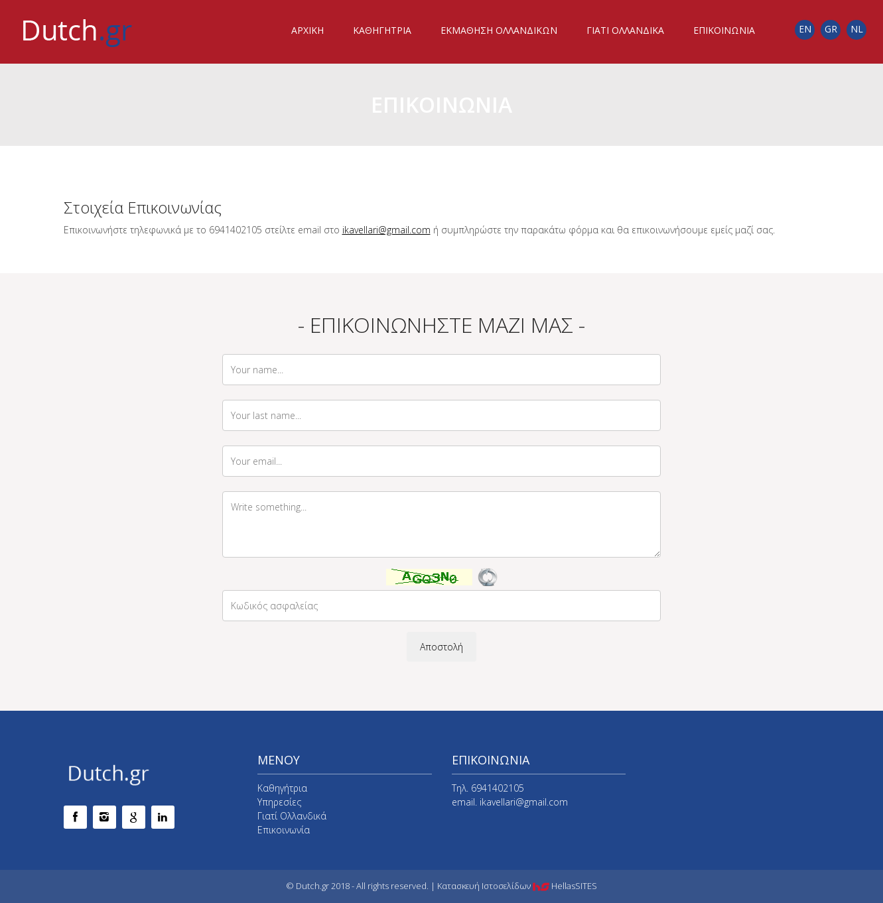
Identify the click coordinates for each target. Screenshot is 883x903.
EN (805, 29)
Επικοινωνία (283, 829)
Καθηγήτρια (282, 788)
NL (856, 29)
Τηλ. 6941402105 (488, 788)
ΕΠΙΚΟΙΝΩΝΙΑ (724, 30)
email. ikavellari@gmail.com (510, 802)
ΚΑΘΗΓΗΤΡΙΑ (382, 30)
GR (831, 29)
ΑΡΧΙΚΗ (307, 30)
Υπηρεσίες (279, 802)
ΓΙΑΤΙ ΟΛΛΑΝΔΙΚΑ (625, 30)
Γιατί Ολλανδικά (291, 816)
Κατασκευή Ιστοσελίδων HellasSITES (517, 886)
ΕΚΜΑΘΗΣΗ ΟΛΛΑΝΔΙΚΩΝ (499, 30)
